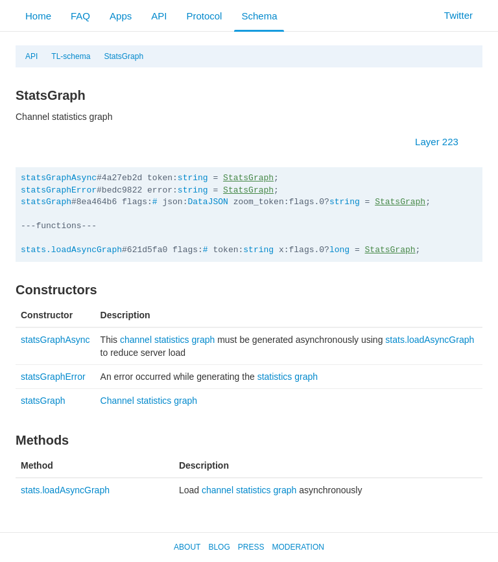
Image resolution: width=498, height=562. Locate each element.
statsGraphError (59, 190)
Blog (219, 547)
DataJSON (207, 202)
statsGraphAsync (59, 178)
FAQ (80, 15)
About (187, 547)
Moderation (298, 547)
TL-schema (70, 56)
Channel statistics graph (149, 400)
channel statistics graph (167, 339)
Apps (121, 15)
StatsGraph (123, 56)
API (159, 15)
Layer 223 (443, 141)
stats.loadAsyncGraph (71, 250)
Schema (259, 15)
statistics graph (287, 376)
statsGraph (46, 202)
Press (251, 547)
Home (38, 15)
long (339, 250)
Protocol (204, 15)
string (193, 178)
